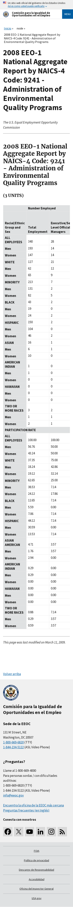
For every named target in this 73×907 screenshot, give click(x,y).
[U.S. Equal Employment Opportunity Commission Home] (28, 14)
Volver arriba (12, 674)
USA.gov (36, 898)
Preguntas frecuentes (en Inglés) (26, 810)
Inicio (7, 28)
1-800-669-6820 (13, 742)
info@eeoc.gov (13, 795)
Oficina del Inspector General (36, 888)
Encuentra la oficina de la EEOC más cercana (33, 805)
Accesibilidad (36, 879)
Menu (67, 14)
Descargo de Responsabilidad (36, 869)
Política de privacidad (36, 860)
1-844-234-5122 (13, 747)
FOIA (36, 851)
